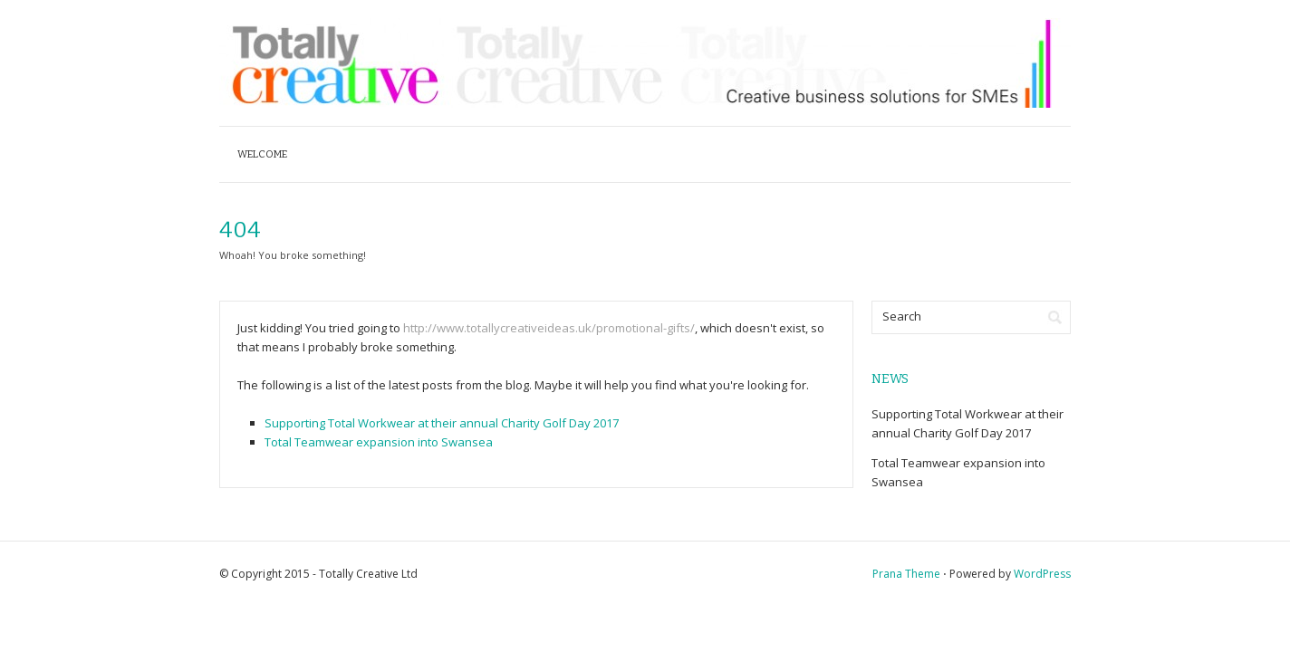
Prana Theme (906, 573)
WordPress (1042, 573)
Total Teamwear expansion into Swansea (379, 442)
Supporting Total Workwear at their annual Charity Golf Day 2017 (442, 423)
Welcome (262, 154)
